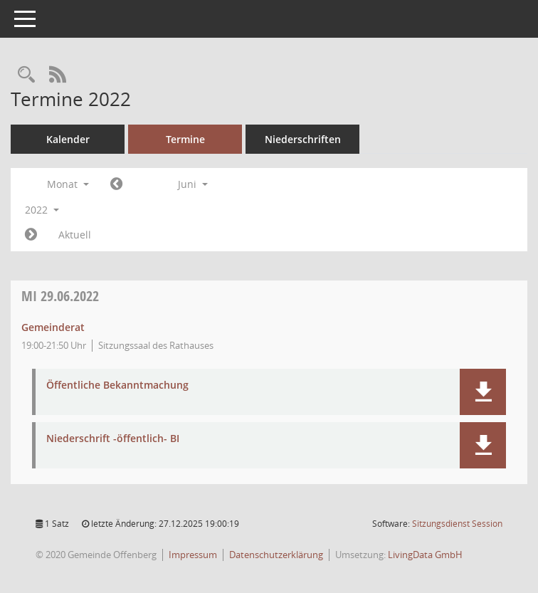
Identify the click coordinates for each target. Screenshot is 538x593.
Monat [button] (68, 184)
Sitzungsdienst (457, 524)
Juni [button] (193, 184)
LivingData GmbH (425, 554)
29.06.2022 (60, 295)
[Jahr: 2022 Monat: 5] (116, 184)
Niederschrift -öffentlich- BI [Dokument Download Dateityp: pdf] (112, 439)
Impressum (193, 554)
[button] (483, 392)
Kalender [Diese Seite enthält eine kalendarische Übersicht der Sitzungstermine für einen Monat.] (68, 139)
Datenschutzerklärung (276, 554)
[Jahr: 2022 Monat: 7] (31, 235)
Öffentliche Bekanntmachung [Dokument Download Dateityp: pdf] (117, 385)
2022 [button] (42, 209)
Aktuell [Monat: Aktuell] (74, 234)
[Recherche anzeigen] (26, 75)
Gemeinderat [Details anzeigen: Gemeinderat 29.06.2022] (53, 327)
